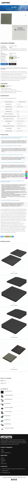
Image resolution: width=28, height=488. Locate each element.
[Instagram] (16, 485)
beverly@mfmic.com (6, 478)
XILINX (2, 386)
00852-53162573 (5, 476)
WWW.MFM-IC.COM (22, 483)
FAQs (2, 468)
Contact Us (3, 466)
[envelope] (26, 178)
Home (2, 463)
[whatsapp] (26, 176)
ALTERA (2, 389)
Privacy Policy (4, 469)
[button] (25, 15)
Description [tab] (3, 75)
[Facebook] (12, 485)
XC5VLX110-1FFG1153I (13, 62)
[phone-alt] (26, 172)
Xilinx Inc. (11, 53)
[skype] (26, 174)
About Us (3, 465)
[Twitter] (14, 485)
